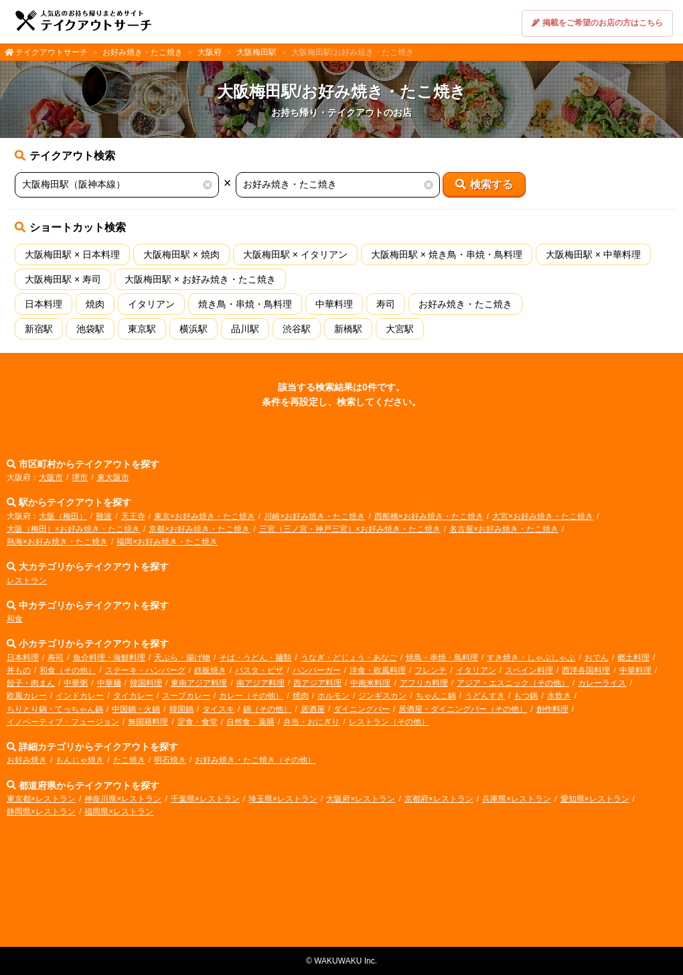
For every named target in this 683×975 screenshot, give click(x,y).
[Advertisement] (341, 886)
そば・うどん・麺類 (255, 657)
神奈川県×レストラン (122, 799)
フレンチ (430, 670)
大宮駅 (400, 328)
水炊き (559, 695)
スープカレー (186, 695)
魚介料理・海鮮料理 (109, 657)
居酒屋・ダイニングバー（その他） (462, 709)
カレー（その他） (251, 695)
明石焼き (170, 760)
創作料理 (552, 709)
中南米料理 (370, 683)
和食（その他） (68, 670)
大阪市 (51, 477)
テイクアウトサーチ (51, 52)
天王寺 (133, 516)
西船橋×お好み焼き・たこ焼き (428, 516)
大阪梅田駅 (256, 52)
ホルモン (333, 695)
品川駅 (245, 328)
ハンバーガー (317, 670)
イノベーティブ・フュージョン (63, 722)
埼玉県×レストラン (282, 799)
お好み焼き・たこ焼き (142, 52)
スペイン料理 (529, 670)
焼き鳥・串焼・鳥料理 (245, 304)
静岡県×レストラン (41, 811)
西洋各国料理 (586, 670)
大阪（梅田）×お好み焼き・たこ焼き (73, 529)
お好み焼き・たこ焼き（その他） (255, 760)
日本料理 (43, 304)
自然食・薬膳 (250, 722)
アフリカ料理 (424, 683)
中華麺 (109, 683)
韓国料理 (146, 683)
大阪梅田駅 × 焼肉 (181, 254)
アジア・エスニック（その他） (513, 683)
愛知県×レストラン (594, 799)
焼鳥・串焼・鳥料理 (442, 657)
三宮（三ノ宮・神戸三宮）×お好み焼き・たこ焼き (350, 529)
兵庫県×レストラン (516, 799)
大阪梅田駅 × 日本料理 (72, 254)
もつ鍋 (526, 695)
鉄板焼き (210, 670)
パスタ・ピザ (259, 670)
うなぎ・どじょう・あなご (349, 657)
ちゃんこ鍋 (436, 695)
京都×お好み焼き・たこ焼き (199, 529)
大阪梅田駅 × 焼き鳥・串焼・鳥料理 (446, 254)
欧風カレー (27, 695)
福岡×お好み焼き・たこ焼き (167, 541)
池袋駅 (90, 328)
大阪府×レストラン (360, 799)
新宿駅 (39, 328)
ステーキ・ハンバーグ (145, 670)
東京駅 (142, 328)
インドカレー (80, 695)
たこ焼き (129, 760)
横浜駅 (193, 328)
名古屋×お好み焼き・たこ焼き (503, 529)
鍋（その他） (267, 709)
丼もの (19, 670)
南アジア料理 (260, 683)
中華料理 (334, 304)
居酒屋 (313, 709)
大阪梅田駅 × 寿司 (63, 279)
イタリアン (151, 304)
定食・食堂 (197, 722)
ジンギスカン (382, 695)
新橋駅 (348, 328)
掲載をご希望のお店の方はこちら (597, 22)
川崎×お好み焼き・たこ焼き (314, 516)
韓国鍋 (181, 709)
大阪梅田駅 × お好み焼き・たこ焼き (200, 279)
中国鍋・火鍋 (136, 709)
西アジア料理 (317, 683)
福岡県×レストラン (118, 811)
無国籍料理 (148, 722)
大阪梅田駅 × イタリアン (295, 254)
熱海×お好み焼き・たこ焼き (57, 541)
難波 (104, 516)
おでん (597, 657)
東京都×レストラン (41, 799)
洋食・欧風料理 (378, 670)
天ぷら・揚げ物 (182, 657)
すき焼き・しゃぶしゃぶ (531, 657)
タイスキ (218, 709)
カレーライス (602, 683)
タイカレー (133, 695)
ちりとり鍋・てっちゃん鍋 (55, 709)
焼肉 (95, 304)
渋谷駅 (297, 328)
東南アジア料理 (199, 683)
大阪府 (210, 52)
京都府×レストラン (438, 799)
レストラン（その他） (389, 722)
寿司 (385, 304)
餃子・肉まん (31, 683)
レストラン (27, 580)
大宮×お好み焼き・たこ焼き (542, 516)
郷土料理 (633, 657)
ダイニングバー (361, 709)
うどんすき (485, 695)
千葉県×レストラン (205, 799)
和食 (15, 618)
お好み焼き (27, 760)
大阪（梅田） (63, 516)
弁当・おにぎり (311, 722)
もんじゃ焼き (80, 760)
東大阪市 (113, 477)
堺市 (80, 477)
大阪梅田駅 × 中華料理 (593, 254)
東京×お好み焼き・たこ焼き (204, 516)
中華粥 (76, 683)
